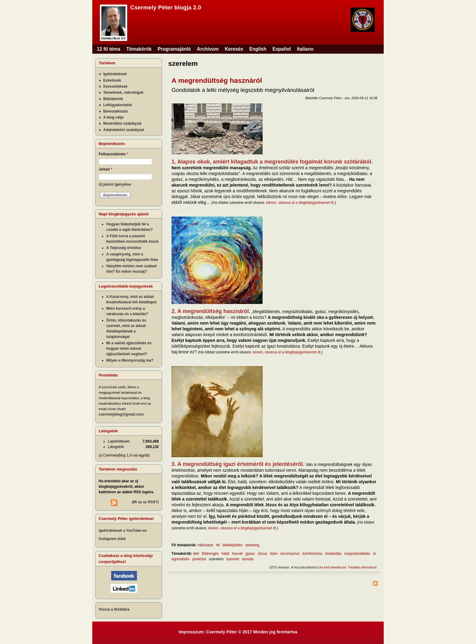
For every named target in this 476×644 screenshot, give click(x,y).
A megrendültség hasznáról (217, 80)
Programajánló (174, 49)
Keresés (234, 49)
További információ (362, 567)
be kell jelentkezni (332, 567)
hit (218, 545)
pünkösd (199, 559)
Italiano (305, 49)
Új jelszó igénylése (115, 184)
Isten (274, 553)
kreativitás (333, 553)
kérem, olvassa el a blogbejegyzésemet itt (300, 203)
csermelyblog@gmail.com (121, 414)
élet (196, 553)
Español (282, 49)
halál (225, 553)
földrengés (210, 553)
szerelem (216, 559)
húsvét (237, 553)
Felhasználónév (113, 154)
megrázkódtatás (357, 553)
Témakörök (138, 49)
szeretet (232, 559)
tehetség (252, 545)
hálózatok (205, 545)
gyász (250, 553)
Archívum (208, 49)
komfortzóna (312, 553)
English (257, 49)
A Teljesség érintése (123, 248)
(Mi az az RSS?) (145, 502)
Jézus (262, 553)
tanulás (248, 559)
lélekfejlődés (233, 545)
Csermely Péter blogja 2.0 (165, 7)
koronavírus (290, 553)
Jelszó (105, 169)
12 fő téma (108, 49)
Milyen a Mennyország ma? (129, 360)
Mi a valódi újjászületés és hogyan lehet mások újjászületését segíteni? (128, 348)
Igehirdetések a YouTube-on (123, 530)
